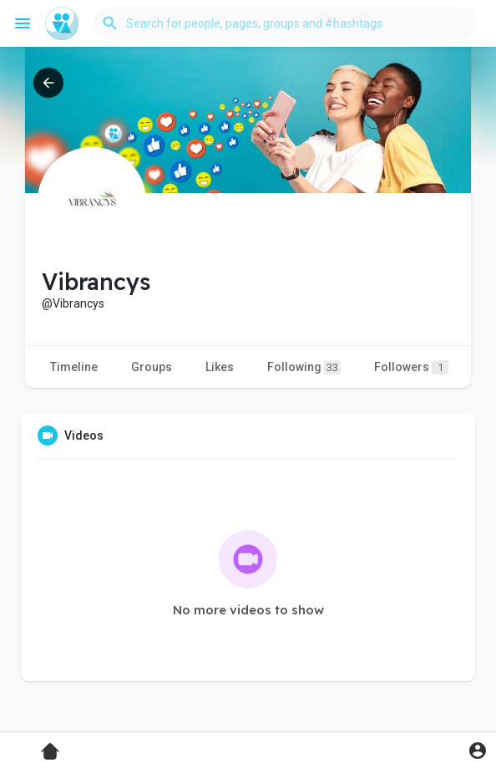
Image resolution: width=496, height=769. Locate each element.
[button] (285, 23)
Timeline (74, 367)
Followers (411, 367)
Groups (151, 367)
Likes (219, 367)
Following (304, 367)
